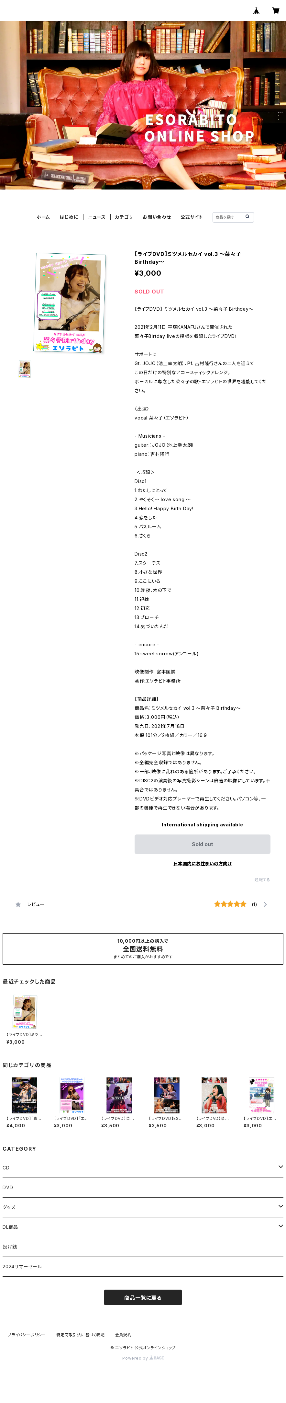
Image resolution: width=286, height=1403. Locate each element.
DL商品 (10, 1227)
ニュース (97, 217)
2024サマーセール (22, 1266)
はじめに (69, 217)
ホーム (43, 217)
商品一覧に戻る (143, 1297)
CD (6, 1167)
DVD (8, 1187)
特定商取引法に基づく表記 (80, 1334)
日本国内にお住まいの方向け (202, 863)
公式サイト (192, 217)
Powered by (143, 1358)
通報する (262, 879)
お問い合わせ (157, 217)
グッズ (9, 1207)
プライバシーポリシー (27, 1334)
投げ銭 (10, 1246)
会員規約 (123, 1334)
